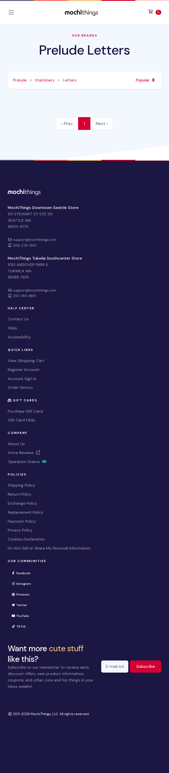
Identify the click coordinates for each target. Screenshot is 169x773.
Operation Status (27, 461)
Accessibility (19, 337)
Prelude (20, 80)
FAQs (12, 328)
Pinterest (22, 594)
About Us (16, 443)
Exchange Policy (22, 503)
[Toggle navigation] (11, 12)
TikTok (20, 626)
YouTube (22, 615)
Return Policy (19, 494)
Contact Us (18, 319)
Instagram (23, 583)
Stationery (45, 80)
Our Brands (84, 35)
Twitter (21, 604)
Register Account (24, 369)
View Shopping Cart (26, 360)
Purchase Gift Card (25, 411)
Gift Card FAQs (21, 420)
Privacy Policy (20, 530)
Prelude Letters (84, 50)
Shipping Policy (21, 485)
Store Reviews (24, 452)
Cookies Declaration (26, 539)
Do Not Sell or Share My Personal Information (49, 548)
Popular (146, 80)
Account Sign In (22, 378)
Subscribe (148, 666)
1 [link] (84, 123)
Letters (69, 80)
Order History (20, 387)
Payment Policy (22, 521)
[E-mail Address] (114, 666)
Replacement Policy (25, 512)
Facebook (22, 572)
